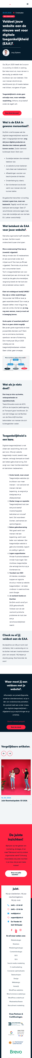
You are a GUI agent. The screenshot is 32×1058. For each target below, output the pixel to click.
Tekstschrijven (16, 975)
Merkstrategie (16, 940)
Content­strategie (16, 952)
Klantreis (16, 944)
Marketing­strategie (16, 948)
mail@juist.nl (15, 913)
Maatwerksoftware (16, 1002)
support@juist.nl (17, 917)
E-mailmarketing (16, 967)
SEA (16, 959)
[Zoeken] (22, 4)
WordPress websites (16, 990)
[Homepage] (8, 4)
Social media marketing (16, 963)
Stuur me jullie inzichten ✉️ (16, 874)
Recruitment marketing (16, 1005)
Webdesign (16, 982)
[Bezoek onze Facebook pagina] (12, 930)
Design (16, 978)
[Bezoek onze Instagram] (20, 930)
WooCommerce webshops (16, 994)
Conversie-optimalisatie (16, 971)
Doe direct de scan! (12, 113)
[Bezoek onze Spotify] (16, 932)
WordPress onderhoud (16, 998)
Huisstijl (16, 986)
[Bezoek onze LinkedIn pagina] (16, 930)
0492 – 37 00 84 (17, 909)
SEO (16, 955)
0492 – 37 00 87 (17, 905)
